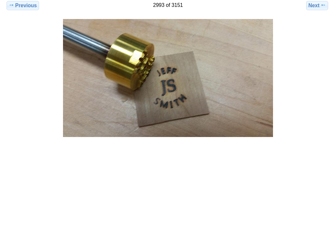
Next (317, 5)
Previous (23, 5)
